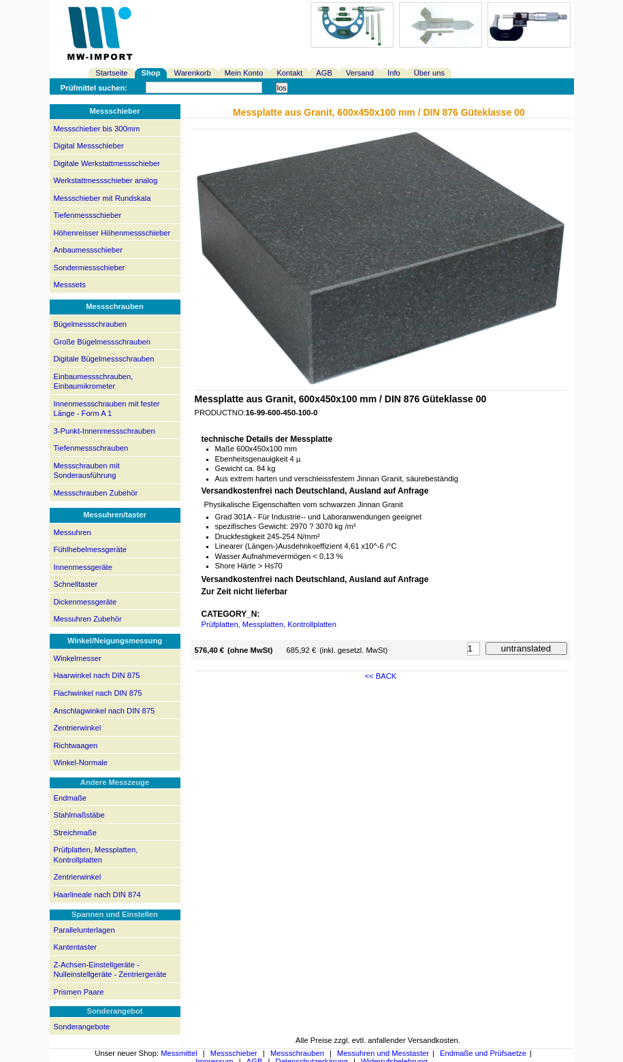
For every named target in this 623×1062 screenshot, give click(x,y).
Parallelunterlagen (84, 930)
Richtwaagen (76, 745)
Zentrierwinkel (77, 728)
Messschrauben (297, 1053)
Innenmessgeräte (83, 567)
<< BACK (381, 676)
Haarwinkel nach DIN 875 (97, 675)
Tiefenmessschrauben (91, 448)
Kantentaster (75, 947)
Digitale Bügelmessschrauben (104, 359)
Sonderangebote (82, 1027)
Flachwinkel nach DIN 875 (98, 693)
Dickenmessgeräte (85, 602)
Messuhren (72, 532)
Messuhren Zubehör (88, 619)
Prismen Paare (79, 992)
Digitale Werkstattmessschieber (107, 163)
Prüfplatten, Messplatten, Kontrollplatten (96, 855)
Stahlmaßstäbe (79, 815)
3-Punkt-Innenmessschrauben (104, 431)
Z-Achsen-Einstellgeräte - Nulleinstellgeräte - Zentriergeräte (110, 970)
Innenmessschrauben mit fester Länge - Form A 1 (107, 409)
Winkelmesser (77, 658)
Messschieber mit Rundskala (102, 198)
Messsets (70, 284)
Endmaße (70, 798)
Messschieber (233, 1053)
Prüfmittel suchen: (94, 88)
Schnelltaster (76, 584)
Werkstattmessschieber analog (106, 180)
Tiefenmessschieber (88, 215)
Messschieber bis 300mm (97, 129)
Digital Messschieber (89, 146)
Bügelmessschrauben (90, 324)
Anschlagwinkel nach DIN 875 (104, 711)
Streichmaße (75, 832)
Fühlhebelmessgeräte (90, 549)
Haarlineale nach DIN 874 (97, 894)
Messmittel (179, 1053)
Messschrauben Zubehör (96, 493)
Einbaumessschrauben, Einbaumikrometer (93, 381)
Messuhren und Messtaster (383, 1053)
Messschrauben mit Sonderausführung (87, 471)
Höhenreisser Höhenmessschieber (112, 233)
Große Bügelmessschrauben (102, 342)
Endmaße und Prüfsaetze (483, 1053)
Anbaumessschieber (88, 250)
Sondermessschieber (89, 267)
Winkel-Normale (81, 762)
